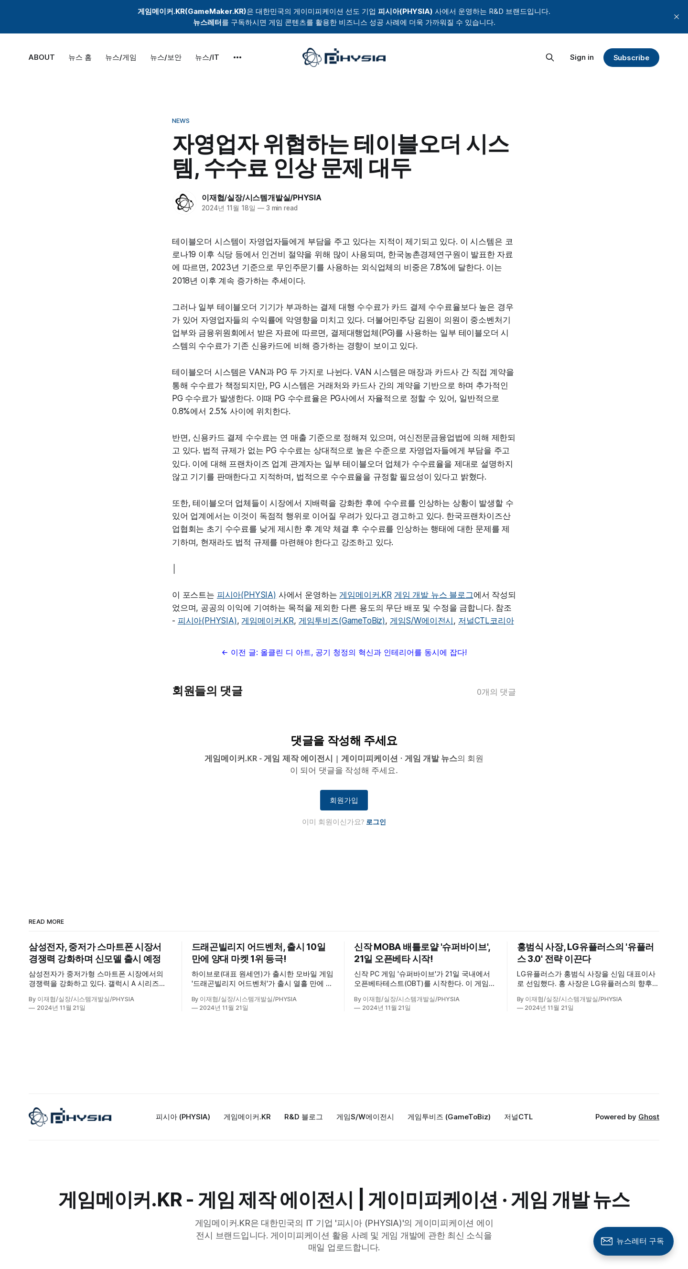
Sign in (582, 57)
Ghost (648, 1116)
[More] (237, 57)
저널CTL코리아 (486, 620)
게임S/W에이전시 (421, 620)
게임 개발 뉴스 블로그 (433, 595)
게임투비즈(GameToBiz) (342, 620)
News (181, 120)
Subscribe (631, 57)
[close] (676, 16)
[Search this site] (550, 57)
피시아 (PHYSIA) (183, 1116)
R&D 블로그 (303, 1116)
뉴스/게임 (121, 57)
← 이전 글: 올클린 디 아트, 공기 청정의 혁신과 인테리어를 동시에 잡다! (343, 652)
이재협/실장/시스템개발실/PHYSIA (262, 197)
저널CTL (518, 1116)
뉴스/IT (207, 57)
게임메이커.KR (365, 595)
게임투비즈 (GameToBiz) (449, 1116)
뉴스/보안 (166, 57)
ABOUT (42, 57)
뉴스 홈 (80, 57)
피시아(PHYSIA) (246, 595)
